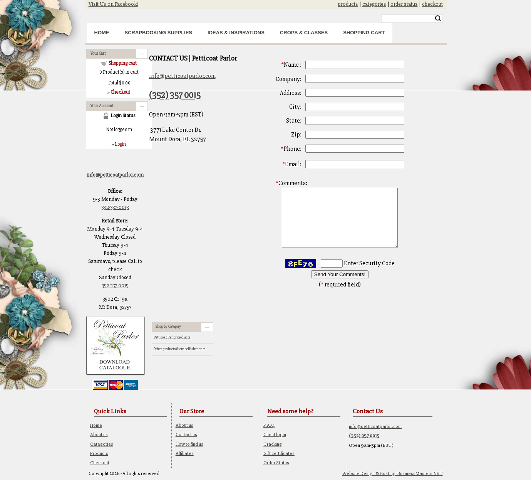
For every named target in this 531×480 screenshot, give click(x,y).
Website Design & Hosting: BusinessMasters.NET (392, 473)
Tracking (272, 444)
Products (99, 453)
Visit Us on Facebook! (113, 4)
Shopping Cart (364, 32)
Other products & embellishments (179, 349)
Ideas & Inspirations (236, 32)
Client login (274, 434)
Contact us (186, 434)
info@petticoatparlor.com (182, 76)
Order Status (276, 463)
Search (438, 18)
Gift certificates (279, 453)
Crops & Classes (304, 32)
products (348, 4)
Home (101, 32)
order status (404, 4)
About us (99, 434)
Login (120, 144)
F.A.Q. (269, 425)
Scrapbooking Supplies (159, 32)
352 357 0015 (115, 285)
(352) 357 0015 (175, 95)
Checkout (99, 463)
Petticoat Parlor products (172, 337)
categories (374, 4)
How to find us (189, 444)
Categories (101, 444)
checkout (432, 4)
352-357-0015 (115, 207)
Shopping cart (123, 63)
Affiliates (185, 453)
